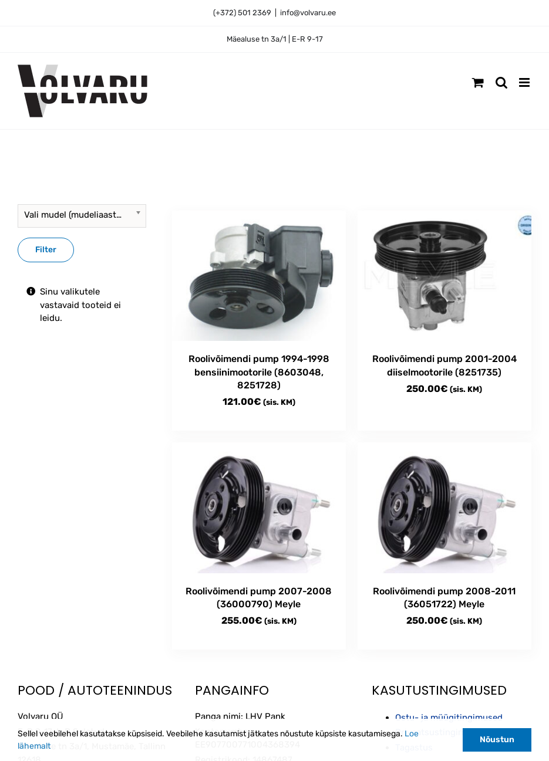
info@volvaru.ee (308, 12)
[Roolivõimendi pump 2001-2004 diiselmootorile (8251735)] (444, 276)
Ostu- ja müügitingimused (449, 717)
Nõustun (497, 740)
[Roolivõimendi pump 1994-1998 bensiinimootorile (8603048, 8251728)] (259, 276)
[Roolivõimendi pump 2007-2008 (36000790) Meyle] (259, 507)
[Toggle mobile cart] (478, 82)
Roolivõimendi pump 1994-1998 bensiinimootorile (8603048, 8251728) (258, 372)
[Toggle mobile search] (501, 82)
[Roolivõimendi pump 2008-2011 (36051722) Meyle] (444, 507)
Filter (45, 250)
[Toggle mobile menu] (525, 82)
